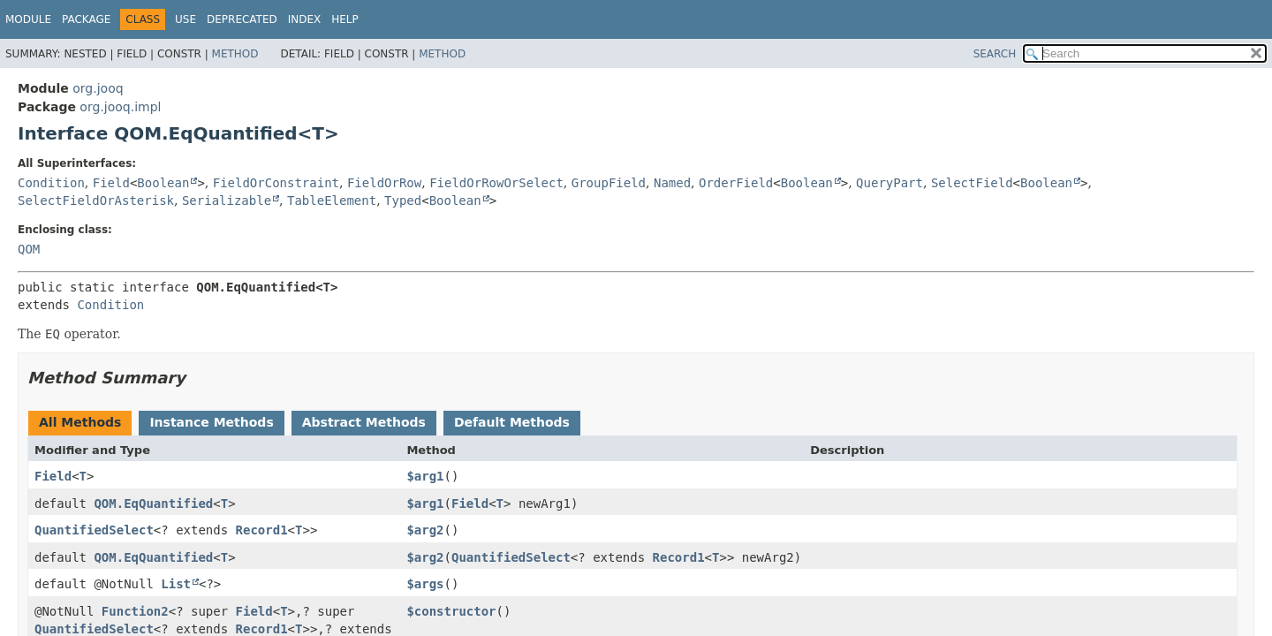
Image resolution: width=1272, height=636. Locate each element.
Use (185, 19)
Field (111, 183)
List (176, 584)
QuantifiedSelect (94, 530)
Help (345, 19)
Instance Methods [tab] (211, 422)
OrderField (736, 183)
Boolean (163, 183)
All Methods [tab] (80, 422)
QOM (29, 249)
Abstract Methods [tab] (364, 422)
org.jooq (97, 88)
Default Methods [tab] (512, 422)
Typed (402, 200)
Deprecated (242, 19)
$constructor (451, 611)
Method (235, 54)
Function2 (135, 611)
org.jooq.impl (120, 107)
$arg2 (424, 530)
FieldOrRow (384, 183)
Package (86, 19)
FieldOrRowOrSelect (496, 183)
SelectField (972, 183)
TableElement (331, 200)
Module (28, 19)
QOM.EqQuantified (153, 503)
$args (424, 584)
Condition (51, 183)
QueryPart (889, 183)
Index (305, 19)
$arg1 (424, 476)
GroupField (609, 183)
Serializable (226, 200)
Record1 (262, 530)
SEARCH (995, 54)
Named (672, 183)
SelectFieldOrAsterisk (96, 200)
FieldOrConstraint (276, 183)
